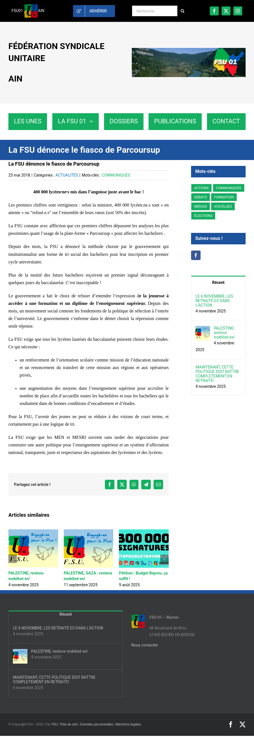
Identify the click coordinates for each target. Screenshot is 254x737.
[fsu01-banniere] (189, 50)
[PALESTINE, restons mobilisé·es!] (203, 329)
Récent (218, 282)
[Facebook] (196, 255)
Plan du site (68, 724)
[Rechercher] (154, 11)
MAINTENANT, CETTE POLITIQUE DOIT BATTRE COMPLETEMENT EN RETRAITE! (217, 374)
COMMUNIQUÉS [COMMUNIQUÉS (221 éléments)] (228, 188)
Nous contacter (144, 645)
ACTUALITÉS (67, 175)
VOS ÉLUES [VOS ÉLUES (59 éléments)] (223, 206)
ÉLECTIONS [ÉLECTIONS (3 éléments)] (203, 216)
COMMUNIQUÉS (116, 175)
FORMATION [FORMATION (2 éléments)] (224, 197)
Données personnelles (96, 724)
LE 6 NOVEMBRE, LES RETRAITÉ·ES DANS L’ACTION (214, 300)
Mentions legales (128, 724)
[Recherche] (182, 11)
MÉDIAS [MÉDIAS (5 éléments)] (200, 206)
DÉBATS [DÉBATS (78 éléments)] (200, 197)
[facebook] (214, 10)
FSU (54, 724)
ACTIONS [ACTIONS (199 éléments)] (201, 188)
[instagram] (237, 10)
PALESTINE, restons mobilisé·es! (224, 332)
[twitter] (226, 10)
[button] (12, 559)
